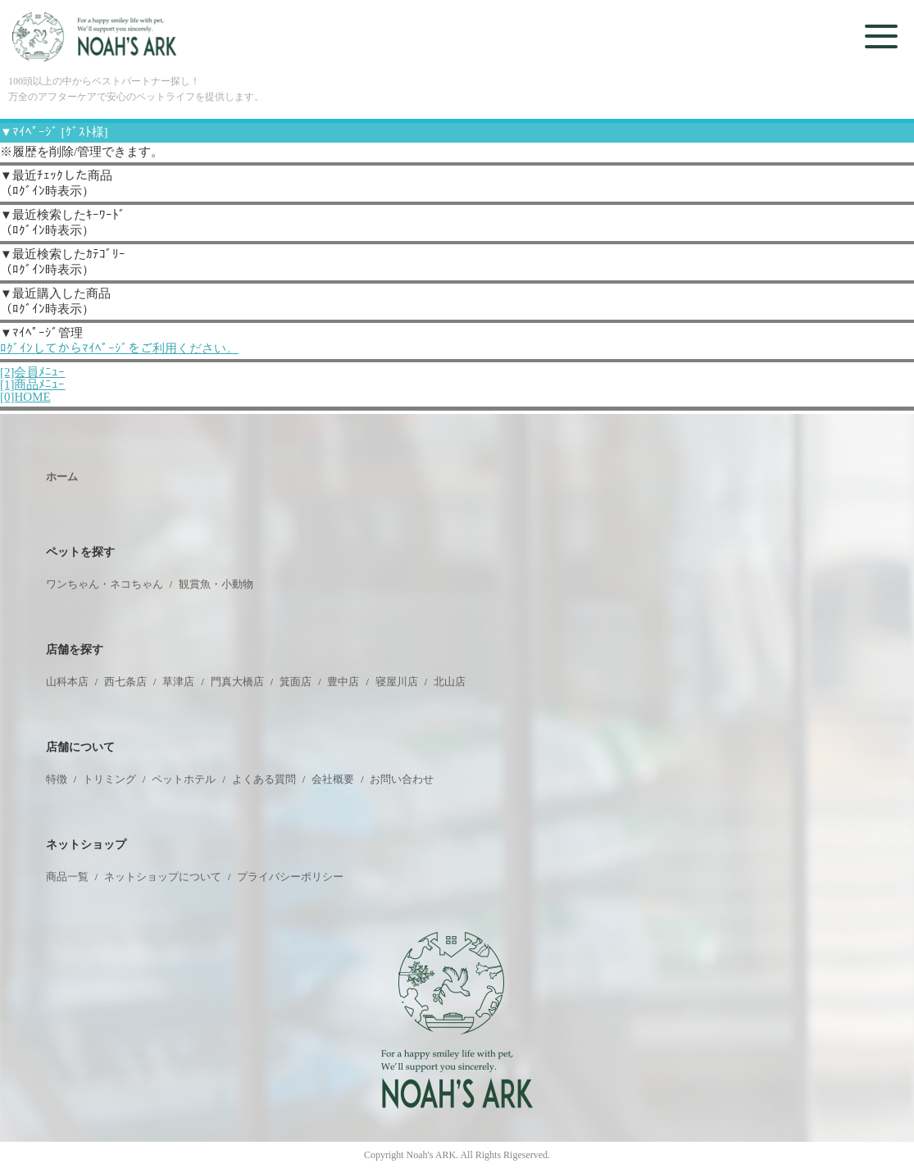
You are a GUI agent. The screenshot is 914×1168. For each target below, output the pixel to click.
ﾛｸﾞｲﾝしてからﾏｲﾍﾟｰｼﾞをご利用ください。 (119, 348)
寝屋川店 (396, 681)
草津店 (178, 681)
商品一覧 (67, 876)
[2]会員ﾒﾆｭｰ (33, 372)
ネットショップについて (162, 876)
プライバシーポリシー (290, 876)
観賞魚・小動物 (216, 584)
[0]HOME (25, 396)
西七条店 (125, 681)
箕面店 (295, 681)
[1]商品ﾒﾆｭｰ (33, 384)
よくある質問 (264, 779)
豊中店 (343, 681)
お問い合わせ (402, 779)
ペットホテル (184, 779)
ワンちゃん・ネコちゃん (104, 584)
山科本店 (67, 681)
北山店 (450, 681)
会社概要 (332, 779)
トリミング (109, 779)
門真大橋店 (237, 681)
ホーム (62, 476)
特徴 (56, 779)
